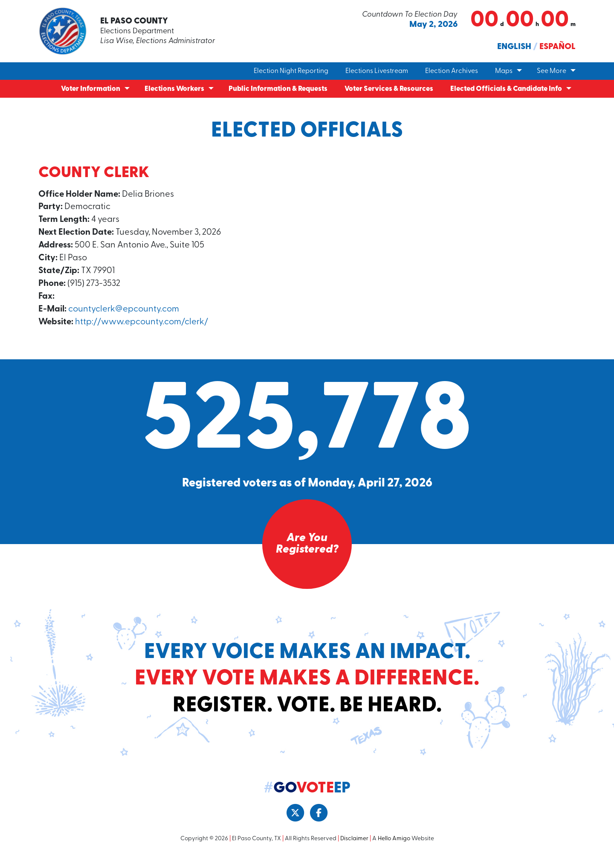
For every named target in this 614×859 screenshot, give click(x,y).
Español (557, 47)
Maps (504, 71)
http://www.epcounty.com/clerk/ (143, 324)
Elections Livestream (376, 71)
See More (551, 71)
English (514, 47)
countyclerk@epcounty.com (125, 311)
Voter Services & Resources (389, 89)
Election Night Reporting (291, 71)
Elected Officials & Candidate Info (506, 89)
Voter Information (90, 89)
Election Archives (451, 71)
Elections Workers (174, 89)
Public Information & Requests (278, 89)
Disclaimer (354, 842)
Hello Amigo (394, 842)
